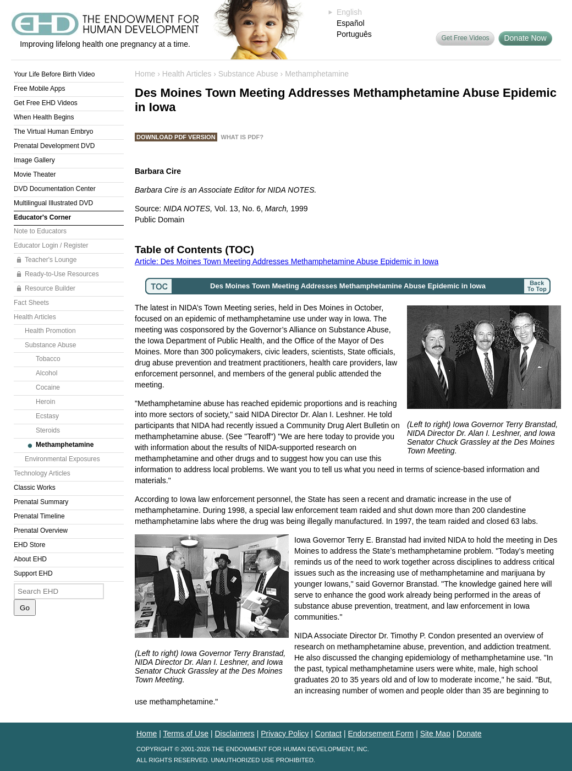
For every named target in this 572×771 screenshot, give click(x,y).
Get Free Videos (465, 38)
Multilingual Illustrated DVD (53, 203)
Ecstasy (47, 416)
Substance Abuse (50, 345)
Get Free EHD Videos (46, 103)
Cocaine (48, 387)
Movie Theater (35, 174)
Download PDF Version (176, 137)
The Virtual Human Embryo (54, 131)
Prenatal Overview (41, 530)
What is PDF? (242, 137)
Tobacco (48, 359)
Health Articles (35, 317)
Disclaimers (234, 733)
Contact (328, 733)
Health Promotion (50, 331)
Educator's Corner (42, 217)
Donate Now (525, 38)
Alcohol (46, 373)
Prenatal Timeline (39, 516)
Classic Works (35, 487)
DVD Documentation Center (55, 189)
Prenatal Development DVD (54, 146)
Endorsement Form (381, 733)
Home (145, 73)
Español (351, 23)
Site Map (435, 733)
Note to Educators (40, 231)
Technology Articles (42, 473)
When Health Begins (44, 117)
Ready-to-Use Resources (62, 274)
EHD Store (29, 545)
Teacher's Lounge (50, 260)
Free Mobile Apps (39, 88)
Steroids (48, 430)
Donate (469, 733)
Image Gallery (34, 160)
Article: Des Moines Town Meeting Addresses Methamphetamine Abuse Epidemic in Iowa (286, 261)
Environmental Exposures (62, 459)
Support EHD (33, 573)
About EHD (30, 559)
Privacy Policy (285, 733)
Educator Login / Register (51, 245)
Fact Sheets (31, 303)
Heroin (45, 402)
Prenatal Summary (41, 502)
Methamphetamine (65, 445)
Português (354, 34)
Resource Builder (50, 288)
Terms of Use (185, 733)
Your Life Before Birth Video (54, 74)
